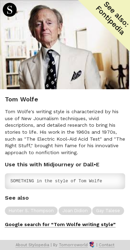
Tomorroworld (73, 245)
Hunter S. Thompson (31, 210)
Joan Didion (75, 210)
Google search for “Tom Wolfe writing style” (60, 224)
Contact (106, 245)
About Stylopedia (32, 245)
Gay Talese (108, 210)
